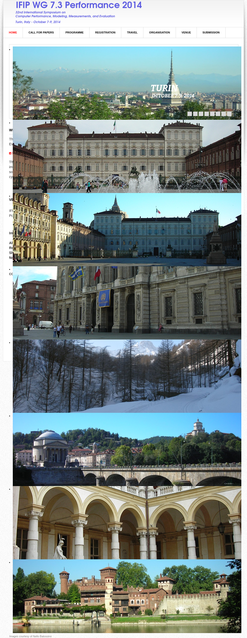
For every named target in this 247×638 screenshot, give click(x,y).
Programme (74, 32)
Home (13, 32)
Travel (132, 32)
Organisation (159, 32)
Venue (186, 32)
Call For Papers (41, 32)
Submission (211, 32)
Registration (105, 32)
